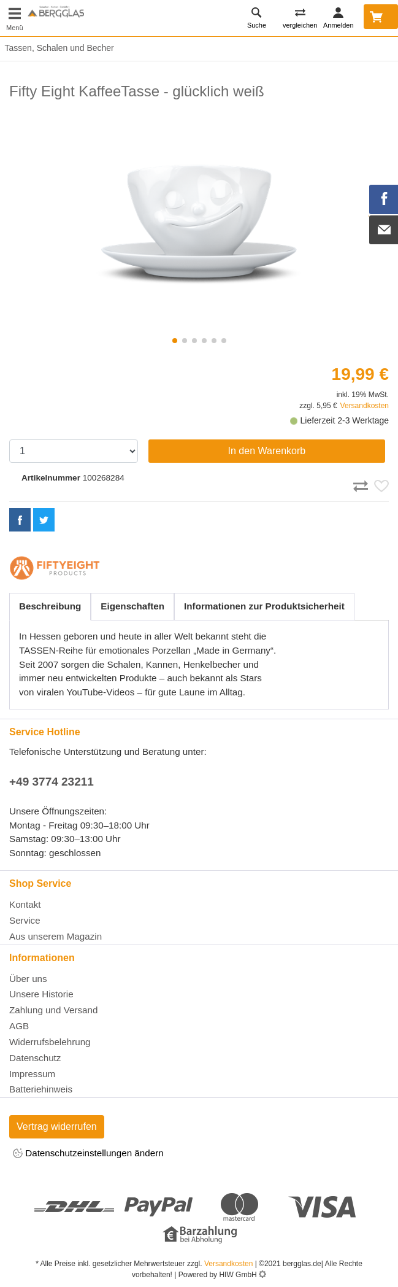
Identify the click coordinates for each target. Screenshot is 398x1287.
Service (24, 920)
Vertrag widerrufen (57, 1126)
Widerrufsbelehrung (50, 1042)
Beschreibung (50, 606)
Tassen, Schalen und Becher (57, 48)
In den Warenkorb (267, 451)
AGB (19, 1026)
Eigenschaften (132, 606)
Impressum (32, 1074)
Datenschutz (35, 1058)
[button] (174, 340)
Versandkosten (364, 405)
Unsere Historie (41, 994)
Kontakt (25, 904)
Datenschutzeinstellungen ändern (88, 1154)
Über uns (28, 978)
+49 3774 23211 (51, 781)
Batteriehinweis (40, 1089)
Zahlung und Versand (53, 1010)
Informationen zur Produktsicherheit (264, 606)
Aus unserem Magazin (55, 936)
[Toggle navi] (14, 18)
